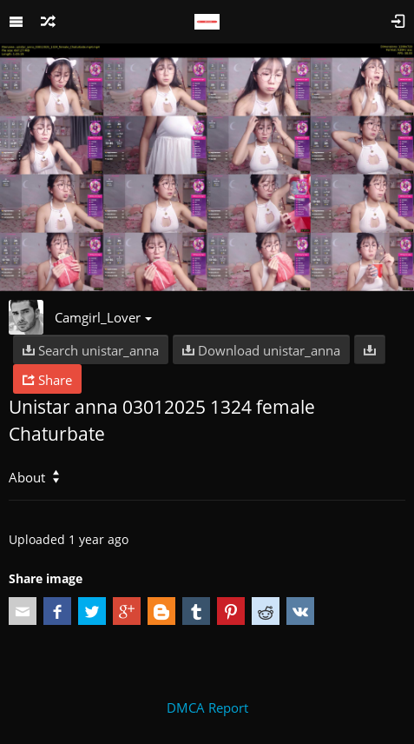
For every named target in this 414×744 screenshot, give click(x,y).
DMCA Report (207, 707)
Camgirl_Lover (103, 317)
